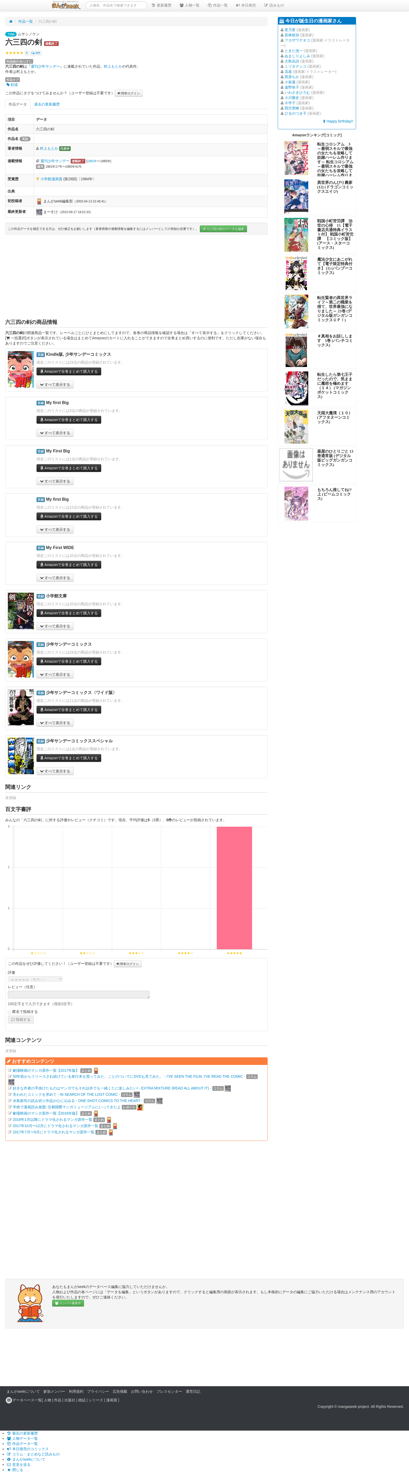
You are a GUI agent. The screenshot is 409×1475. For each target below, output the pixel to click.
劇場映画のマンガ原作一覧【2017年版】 (46, 1070)
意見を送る (19, 1464)
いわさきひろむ (297, 92)
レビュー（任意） (22, 987)
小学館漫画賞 (51, 179)
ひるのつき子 (295, 113)
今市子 (290, 103)
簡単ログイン (129, 93)
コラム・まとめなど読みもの (33, 1454)
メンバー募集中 (68, 1303)
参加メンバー (54, 1391)
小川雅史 (292, 98)
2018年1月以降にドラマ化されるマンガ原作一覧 (52, 1119)
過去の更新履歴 (47, 104)
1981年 (92, 161)
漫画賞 (111, 1400)
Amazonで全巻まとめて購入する (69, 371)
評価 (11, 972)
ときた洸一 (294, 51)
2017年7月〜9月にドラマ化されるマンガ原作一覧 (53, 1132)
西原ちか (292, 77)
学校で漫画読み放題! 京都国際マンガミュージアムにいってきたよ (67, 1107)
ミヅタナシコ (295, 66)
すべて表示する (55, 384)
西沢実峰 (292, 108)
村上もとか (113, 66)
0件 (35, 53)
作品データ (18, 104)
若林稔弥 (292, 35)
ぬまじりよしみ (297, 56)
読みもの (274, 5)
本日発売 (246, 5)
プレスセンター (169, 1391)
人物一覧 (189, 5)
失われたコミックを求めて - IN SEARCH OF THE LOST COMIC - (66, 1094)
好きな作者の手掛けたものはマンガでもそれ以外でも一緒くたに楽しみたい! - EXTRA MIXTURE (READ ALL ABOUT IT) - (112, 1088)
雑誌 (82, 1400)
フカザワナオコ (297, 40)
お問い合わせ (142, 1391)
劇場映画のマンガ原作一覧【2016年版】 (46, 1113)
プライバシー (98, 1391)
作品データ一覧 (22, 1444)
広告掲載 (120, 1391)
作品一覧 (217, 5)
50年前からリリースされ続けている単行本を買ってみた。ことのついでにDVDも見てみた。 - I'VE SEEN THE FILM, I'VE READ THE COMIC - (129, 1076)
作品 (57, 1400)
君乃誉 (290, 30)
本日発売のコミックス (28, 1449)
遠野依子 (292, 87)
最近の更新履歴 (22, 1433)
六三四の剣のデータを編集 (223, 229)
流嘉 (288, 71)
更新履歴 (161, 5)
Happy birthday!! (338, 121)
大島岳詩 (292, 61)
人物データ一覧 (22, 1438)
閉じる (15, 1470)
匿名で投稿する (23, 1012)
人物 (47, 1400)
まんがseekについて (23, 1391)
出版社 (69, 1400)
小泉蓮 (290, 82)
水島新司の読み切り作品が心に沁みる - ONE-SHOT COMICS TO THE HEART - (78, 1101)
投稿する (21, 1019)
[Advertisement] (136, 276)
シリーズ (95, 1400)
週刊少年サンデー (45, 66)
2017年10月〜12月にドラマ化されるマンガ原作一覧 (55, 1126)
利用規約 (76, 1391)
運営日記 (193, 1391)
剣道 (12, 85)
